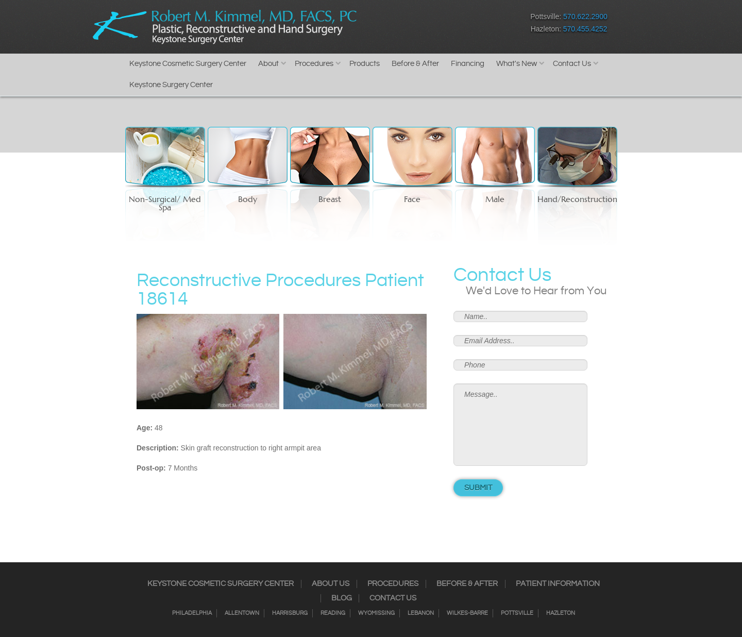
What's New (516, 64)
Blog (341, 598)
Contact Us (572, 64)
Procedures (314, 64)
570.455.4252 (585, 29)
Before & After (415, 64)
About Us (330, 584)
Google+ (456, 25)
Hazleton (560, 613)
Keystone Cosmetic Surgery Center (187, 64)
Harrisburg (290, 613)
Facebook (384, 25)
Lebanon (421, 613)
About (268, 64)
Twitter (420, 25)
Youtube (474, 25)
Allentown (242, 613)
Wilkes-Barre (467, 613)
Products (364, 64)
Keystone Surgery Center (171, 85)
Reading (333, 613)
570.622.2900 (585, 16)
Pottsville (517, 613)
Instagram (402, 25)
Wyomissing (376, 613)
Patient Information (558, 584)
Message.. (520, 424)
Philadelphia (192, 613)
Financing (467, 64)
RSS (438, 25)
